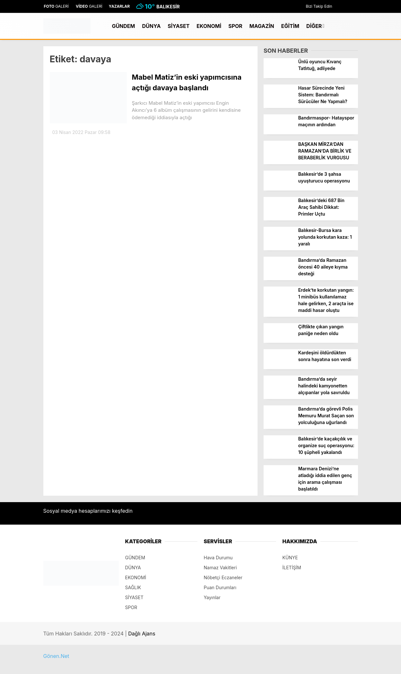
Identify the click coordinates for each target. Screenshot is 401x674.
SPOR (235, 26)
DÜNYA (151, 26)
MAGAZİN (261, 26)
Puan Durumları (220, 587)
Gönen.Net (56, 656)
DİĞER (314, 26)
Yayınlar (212, 597)
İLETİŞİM (292, 567)
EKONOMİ (208, 26)
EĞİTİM (290, 26)
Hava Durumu (218, 557)
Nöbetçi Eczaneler (223, 577)
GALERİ (56, 6)
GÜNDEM (123, 26)
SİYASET (178, 26)
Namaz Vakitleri (220, 567)
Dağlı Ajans (141, 633)
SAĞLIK (133, 587)
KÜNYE (290, 557)
